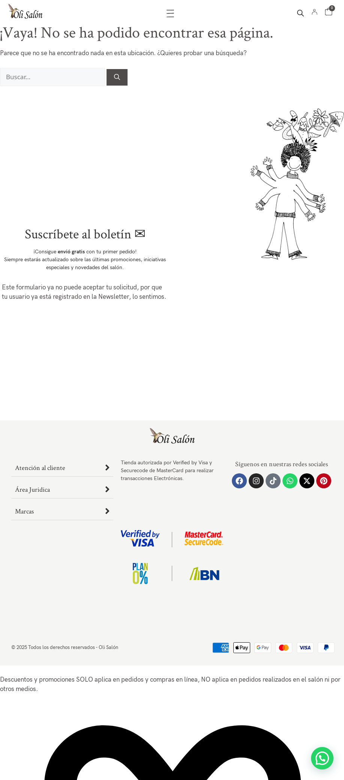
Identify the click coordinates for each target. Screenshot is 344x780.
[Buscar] (117, 77)
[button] (322, 758)
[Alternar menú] (170, 13)
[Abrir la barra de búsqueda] (300, 13)
